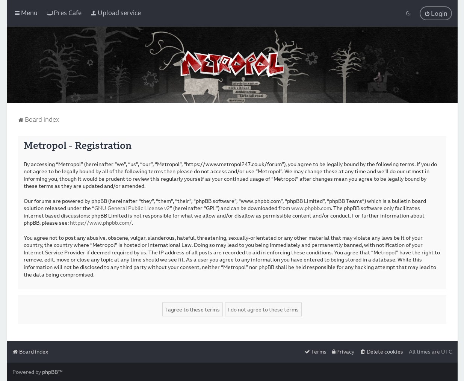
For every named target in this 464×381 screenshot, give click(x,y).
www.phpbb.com (311, 208)
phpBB (50, 371)
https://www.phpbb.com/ (101, 222)
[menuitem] (64, 12)
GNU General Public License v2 (132, 208)
